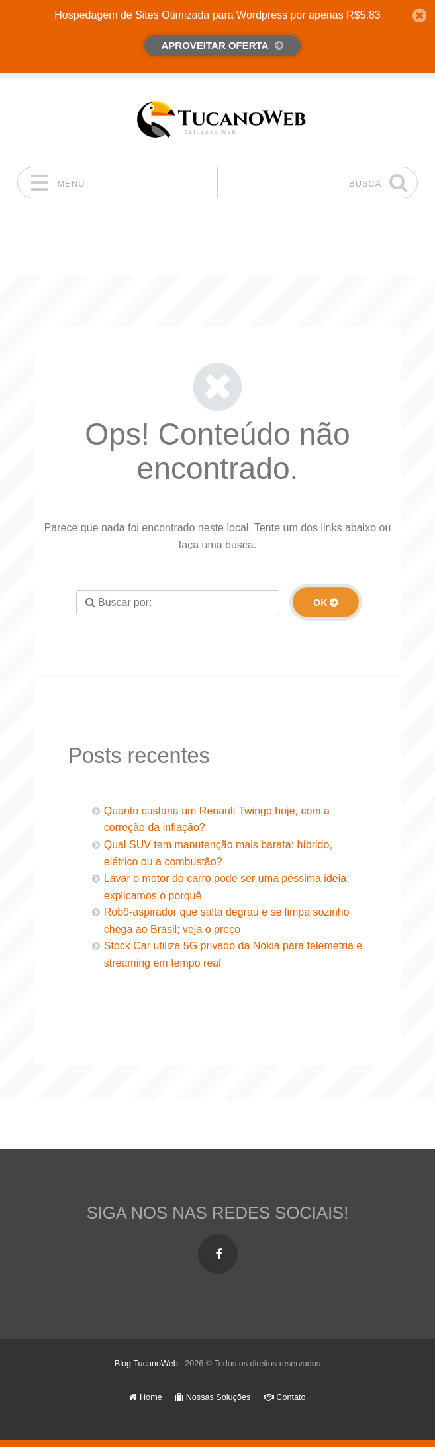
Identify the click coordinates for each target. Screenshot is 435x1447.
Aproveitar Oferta (215, 45)
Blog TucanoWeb (146, 1363)
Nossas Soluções (212, 1397)
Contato (285, 1397)
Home (145, 1397)
